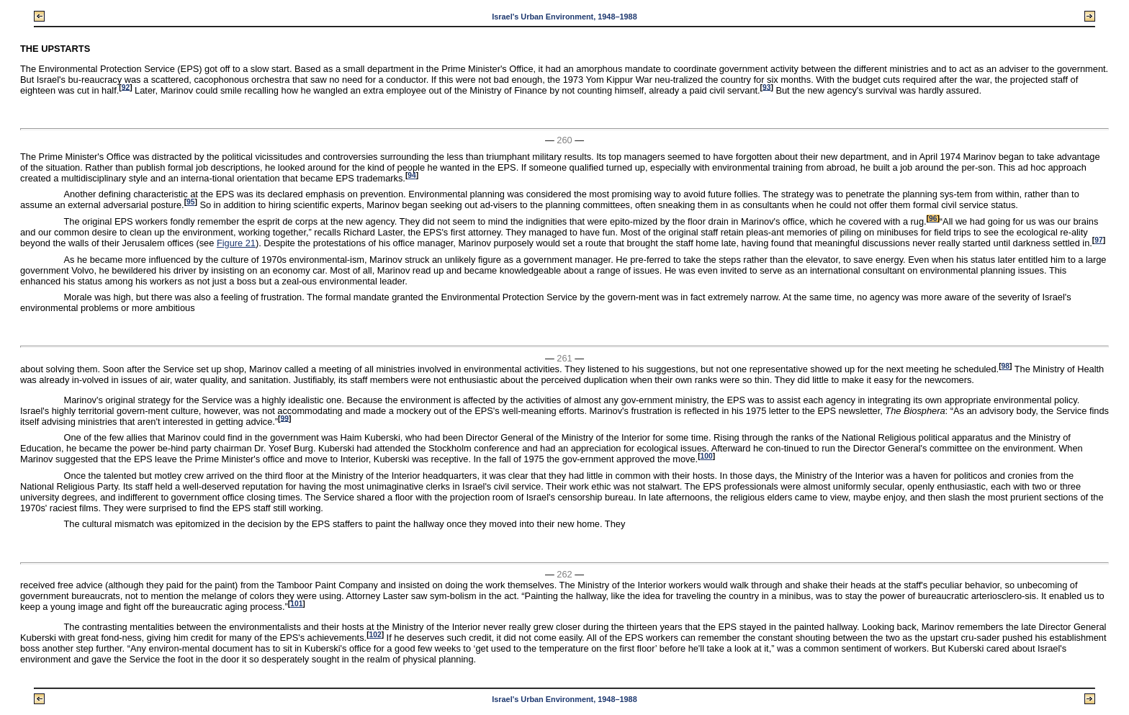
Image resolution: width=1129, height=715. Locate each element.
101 (296, 604)
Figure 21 (236, 243)
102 (375, 635)
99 (285, 418)
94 (411, 175)
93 (766, 87)
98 (1005, 366)
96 (933, 218)
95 (190, 202)
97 (1098, 240)
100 (707, 456)
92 (126, 87)
